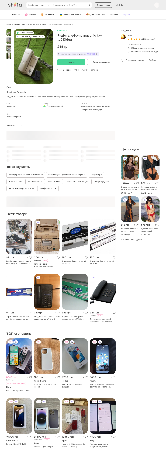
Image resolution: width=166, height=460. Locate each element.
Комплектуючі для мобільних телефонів (66, 175)
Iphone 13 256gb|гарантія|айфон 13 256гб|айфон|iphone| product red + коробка (74, 445)
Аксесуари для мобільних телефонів (26, 175)
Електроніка (20, 24)
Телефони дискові (48, 188)
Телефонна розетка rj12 (77, 181)
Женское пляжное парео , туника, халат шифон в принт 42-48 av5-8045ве (129, 230)
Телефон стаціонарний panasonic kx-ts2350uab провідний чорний (101, 320)
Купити (71, 62)
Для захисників (95, 14)
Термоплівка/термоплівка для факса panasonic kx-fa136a (18, 317)
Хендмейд (47, 14)
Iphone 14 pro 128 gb (43, 446)
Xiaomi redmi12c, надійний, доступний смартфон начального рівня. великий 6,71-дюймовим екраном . (102, 385)
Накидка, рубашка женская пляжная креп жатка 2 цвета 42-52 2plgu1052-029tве (150, 188)
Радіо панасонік (35, 181)
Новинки (114, 15)
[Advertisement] (140, 105)
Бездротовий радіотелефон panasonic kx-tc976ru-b (47, 317)
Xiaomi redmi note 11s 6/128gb (72, 385)
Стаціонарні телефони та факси (60, 24)
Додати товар (103, 5)
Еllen (130, 35)
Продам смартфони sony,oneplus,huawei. (99, 445)
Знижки (30, 14)
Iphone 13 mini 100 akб (16, 444)
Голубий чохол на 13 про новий (45, 385)
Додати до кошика (101, 62)
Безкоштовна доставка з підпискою (78, 54)
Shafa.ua (9, 24)
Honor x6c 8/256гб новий (18, 390)
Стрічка (126, 15)
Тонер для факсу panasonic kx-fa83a (74, 262)
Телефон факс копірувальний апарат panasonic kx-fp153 (44, 265)
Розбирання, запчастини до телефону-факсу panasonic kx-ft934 (19, 262)
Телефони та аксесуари (36, 24)
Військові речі (15, 181)
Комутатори (96, 175)
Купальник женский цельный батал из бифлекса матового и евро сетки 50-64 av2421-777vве (130, 188)
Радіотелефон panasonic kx (21, 188)
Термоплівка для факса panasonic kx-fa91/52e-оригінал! (72, 317)
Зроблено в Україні (70, 14)
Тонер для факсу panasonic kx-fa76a (102, 262)
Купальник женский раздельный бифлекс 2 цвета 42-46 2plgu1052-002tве (150, 230)
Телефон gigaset (101, 181)
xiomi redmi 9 (54, 181)
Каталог (14, 15)
